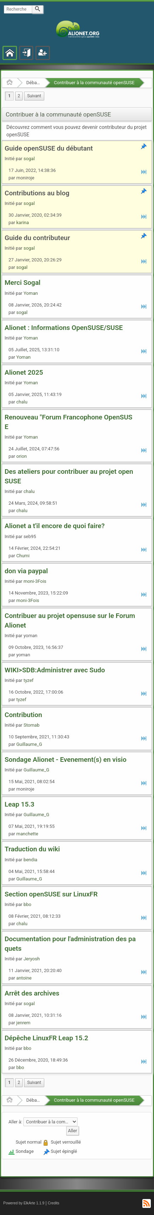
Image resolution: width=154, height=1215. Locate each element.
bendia (30, 859)
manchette (27, 833)
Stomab (31, 725)
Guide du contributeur (37, 238)
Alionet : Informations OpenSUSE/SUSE (64, 328)
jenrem (23, 1022)
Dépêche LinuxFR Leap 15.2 (46, 1038)
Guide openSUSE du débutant (49, 148)
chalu (21, 402)
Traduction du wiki (32, 849)
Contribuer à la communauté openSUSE (94, 82)
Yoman (30, 293)
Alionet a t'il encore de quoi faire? (55, 526)
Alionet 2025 (24, 372)
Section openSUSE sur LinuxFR (51, 894)
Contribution (23, 715)
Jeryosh (31, 958)
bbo (27, 904)
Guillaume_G (29, 744)
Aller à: (15, 1121)
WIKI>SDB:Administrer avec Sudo (55, 670)
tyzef (28, 680)
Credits (53, 1203)
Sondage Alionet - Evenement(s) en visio (65, 759)
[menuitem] (34, 96)
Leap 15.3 (19, 804)
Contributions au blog (37, 193)
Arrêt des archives (32, 993)
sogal (29, 158)
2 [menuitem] (19, 95)
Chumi (22, 555)
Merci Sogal (22, 282)
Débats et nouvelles (33, 82)
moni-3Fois (34, 581)
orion (21, 456)
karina (22, 222)
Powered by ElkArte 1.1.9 (23, 1203)
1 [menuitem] (9, 95)
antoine (24, 978)
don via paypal (26, 571)
